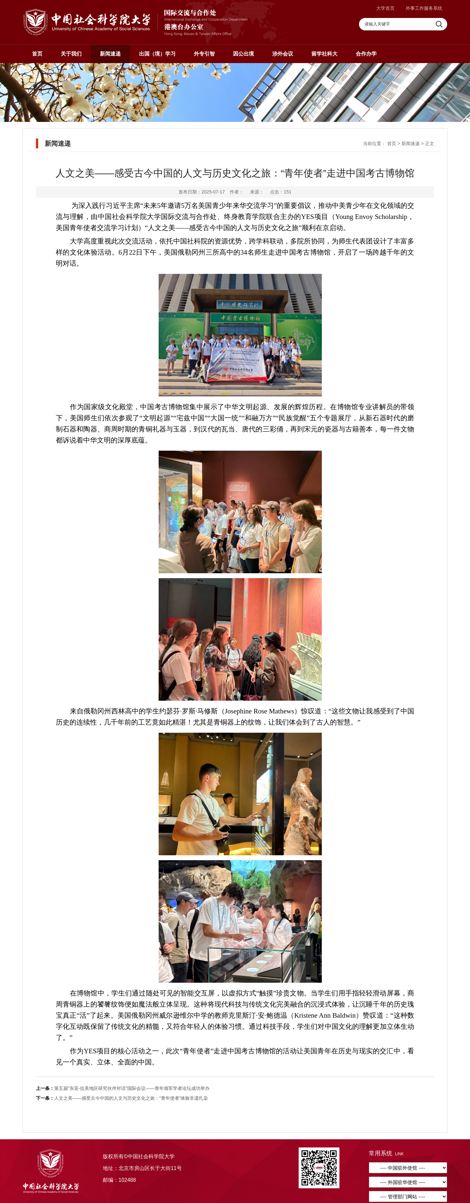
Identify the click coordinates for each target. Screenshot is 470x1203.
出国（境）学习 (157, 54)
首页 (37, 54)
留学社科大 (324, 54)
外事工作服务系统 (424, 8)
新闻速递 (110, 54)
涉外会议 (282, 54)
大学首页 (385, 8)
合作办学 (366, 54)
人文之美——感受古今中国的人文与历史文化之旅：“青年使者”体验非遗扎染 (131, 1098)
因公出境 (243, 54)
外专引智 (204, 54)
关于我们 (71, 54)
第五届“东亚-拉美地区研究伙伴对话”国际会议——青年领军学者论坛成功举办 (132, 1088)
